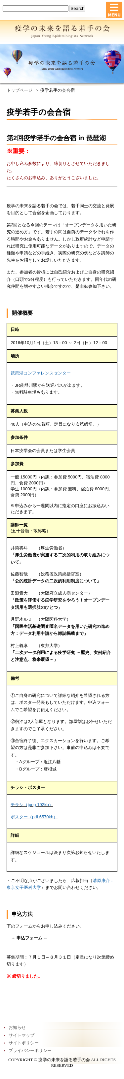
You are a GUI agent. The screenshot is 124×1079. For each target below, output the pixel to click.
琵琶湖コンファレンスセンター (41, 373)
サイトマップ (21, 1035)
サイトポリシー (24, 1043)
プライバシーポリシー (30, 1050)
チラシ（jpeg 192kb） (32, 804)
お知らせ (17, 1027)
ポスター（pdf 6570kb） (34, 816)
